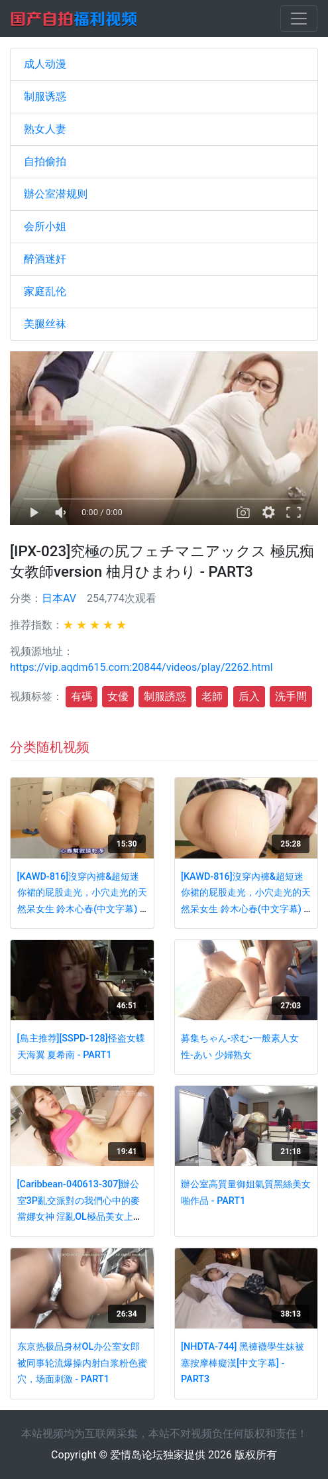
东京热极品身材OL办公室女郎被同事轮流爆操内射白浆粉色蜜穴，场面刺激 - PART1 (82, 1363)
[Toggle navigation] (298, 18)
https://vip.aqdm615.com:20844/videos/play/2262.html (141, 667)
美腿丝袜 (45, 324)
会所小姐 (45, 226)
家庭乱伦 (45, 291)
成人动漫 (45, 64)
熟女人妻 (45, 129)
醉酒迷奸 (45, 259)
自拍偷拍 (45, 161)
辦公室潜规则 (55, 194)
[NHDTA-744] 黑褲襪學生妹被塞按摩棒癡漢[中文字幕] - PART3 (242, 1363)
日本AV (59, 598)
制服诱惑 (45, 96)
